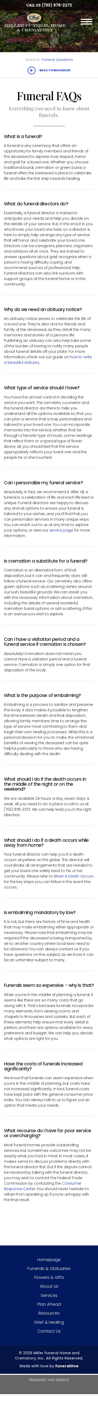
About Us (49, 1286)
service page (61, 530)
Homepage (49, 1260)
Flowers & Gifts (49, 1277)
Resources (49, 1313)
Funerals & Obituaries (49, 1269)
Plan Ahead (49, 1304)
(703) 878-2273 (57, 5)
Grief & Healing (49, 1322)
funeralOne (67, 1366)
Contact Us (49, 1331)
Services (49, 1295)
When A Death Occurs (73, 876)
